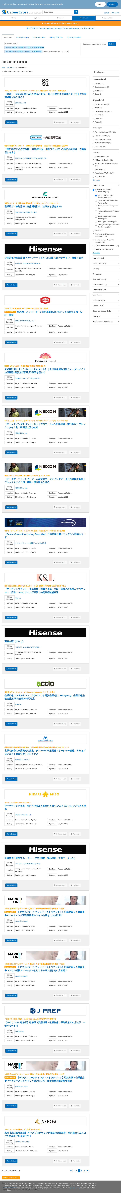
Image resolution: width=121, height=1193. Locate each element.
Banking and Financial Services (105, 165)
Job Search (84, 18)
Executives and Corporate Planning (103, 241)
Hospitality (99, 169)
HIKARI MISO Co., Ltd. (23, 815)
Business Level (101, 87)
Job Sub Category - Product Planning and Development (24, 47)
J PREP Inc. (19, 1031)
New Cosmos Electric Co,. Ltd (26, 212)
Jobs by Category (22, 37)
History (59, 18)
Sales (98, 230)
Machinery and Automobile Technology (103, 235)
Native (98, 83)
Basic (97, 94)
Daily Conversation (102, 111)
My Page (37, 18)
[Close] (8, 1190)
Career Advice (107, 18)
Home (13, 18)
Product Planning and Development (104, 196)
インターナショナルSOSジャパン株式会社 (30, 543)
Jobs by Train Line (56, 37)
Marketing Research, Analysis (107, 212)
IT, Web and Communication (106, 246)
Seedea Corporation (22, 1142)
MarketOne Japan (21, 921)
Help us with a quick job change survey (60, 23)
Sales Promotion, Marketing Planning (106, 202)
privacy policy (75, 1188)
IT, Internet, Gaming (103, 160)
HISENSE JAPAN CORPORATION (27, 263)
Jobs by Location (39, 37)
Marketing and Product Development (102, 191)
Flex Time (99, 146)
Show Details (11, 122)
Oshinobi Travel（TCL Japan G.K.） (28, 378)
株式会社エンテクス (22, 759)
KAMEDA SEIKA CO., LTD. (25, 321)
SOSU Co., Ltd (20, 103)
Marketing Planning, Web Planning (105, 218)
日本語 (106, 13)
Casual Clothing (101, 136)
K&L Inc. (18, 598)
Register (112, 4)
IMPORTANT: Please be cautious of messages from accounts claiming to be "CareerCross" (60, 28)
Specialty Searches (74, 37)
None (97, 108)
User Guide (115, 13)
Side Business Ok (102, 139)
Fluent (98, 90)
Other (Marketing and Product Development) (107, 226)
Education (99, 176)
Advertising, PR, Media (103, 173)
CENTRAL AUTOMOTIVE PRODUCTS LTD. (31, 158)
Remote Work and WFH (104, 132)
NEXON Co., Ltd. (21, 433)
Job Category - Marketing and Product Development (23, 51)
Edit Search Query (11, 43)
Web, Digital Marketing (106, 222)
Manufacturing (101, 156)
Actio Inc (18, 704)
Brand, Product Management (106, 207)
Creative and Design (103, 249)
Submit (111, 44)
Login (100, 4)
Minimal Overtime (102, 143)
